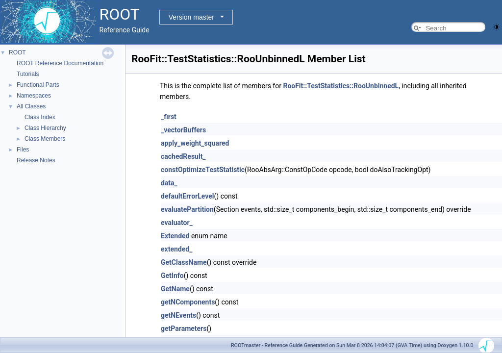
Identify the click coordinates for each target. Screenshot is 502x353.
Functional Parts (38, 84)
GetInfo (172, 275)
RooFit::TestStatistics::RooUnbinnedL (341, 86)
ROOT (17, 52)
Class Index (40, 117)
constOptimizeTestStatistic (203, 170)
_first (168, 117)
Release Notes (36, 160)
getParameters (183, 328)
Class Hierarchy (45, 128)
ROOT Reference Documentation (60, 63)
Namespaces (34, 95)
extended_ (176, 249)
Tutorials (28, 74)
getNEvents (178, 315)
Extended (175, 236)
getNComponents (188, 302)
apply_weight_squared (195, 143)
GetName (175, 289)
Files (23, 149)
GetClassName (184, 262)
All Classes (31, 106)
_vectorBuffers (183, 130)
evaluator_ (177, 223)
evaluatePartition (187, 209)
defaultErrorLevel (187, 196)
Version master (191, 17)
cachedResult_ (183, 156)
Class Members (45, 138)
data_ (169, 183)
